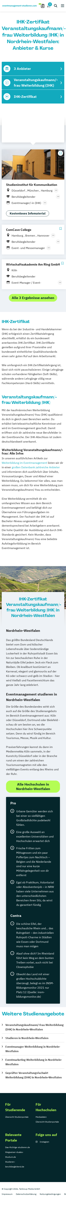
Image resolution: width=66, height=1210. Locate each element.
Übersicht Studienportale (17, 1117)
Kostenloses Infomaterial (27, 213)
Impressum (7, 1194)
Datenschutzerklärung (26, 1194)
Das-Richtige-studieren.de (17, 1147)
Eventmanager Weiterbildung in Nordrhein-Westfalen (32, 1049)
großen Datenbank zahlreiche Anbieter (36, 467)
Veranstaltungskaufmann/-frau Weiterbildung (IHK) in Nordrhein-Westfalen (34, 1027)
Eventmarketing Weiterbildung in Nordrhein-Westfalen (33, 1062)
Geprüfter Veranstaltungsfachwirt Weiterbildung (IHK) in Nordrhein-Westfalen (33, 1075)
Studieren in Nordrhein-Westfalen (26, 1038)
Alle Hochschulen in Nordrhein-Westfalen (33, 786)
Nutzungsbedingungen (50, 1194)
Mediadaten (41, 1117)
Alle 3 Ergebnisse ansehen (33, 297)
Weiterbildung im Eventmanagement (24, 462)
